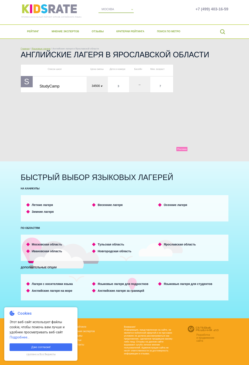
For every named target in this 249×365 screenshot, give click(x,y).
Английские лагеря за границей (121, 290)
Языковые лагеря (41, 48)
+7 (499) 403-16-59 (212, 9)
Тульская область (111, 244)
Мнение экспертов (65, 31)
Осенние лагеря (175, 205)
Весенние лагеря (110, 205)
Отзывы (98, 31)
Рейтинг (33, 31)
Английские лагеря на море (52, 290)
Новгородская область (114, 251)
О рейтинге (79, 326)
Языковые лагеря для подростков (123, 284)
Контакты (78, 344)
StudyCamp (49, 86)
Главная (25, 48)
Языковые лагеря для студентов (188, 284)
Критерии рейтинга (131, 31)
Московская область (47, 244)
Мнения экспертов (84, 331)
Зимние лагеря (43, 211)
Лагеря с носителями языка (52, 284)
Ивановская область (47, 251)
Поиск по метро (169, 31)
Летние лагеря (42, 205)
